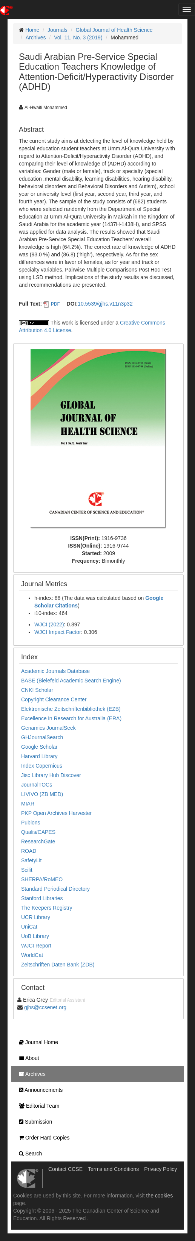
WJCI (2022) (49, 624)
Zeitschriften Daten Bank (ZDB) (58, 965)
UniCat (29, 927)
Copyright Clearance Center (54, 699)
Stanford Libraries (42, 898)
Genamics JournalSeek (48, 728)
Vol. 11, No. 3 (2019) (78, 37)
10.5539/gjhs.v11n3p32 (105, 304)
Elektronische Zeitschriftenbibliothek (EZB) (71, 709)
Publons (30, 823)
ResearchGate (38, 841)
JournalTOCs (36, 785)
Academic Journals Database (55, 671)
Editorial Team (37, 1106)
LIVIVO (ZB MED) (42, 794)
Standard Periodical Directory (55, 889)
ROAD (28, 851)
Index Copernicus (41, 766)
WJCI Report (36, 946)
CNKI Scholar (37, 690)
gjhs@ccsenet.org (45, 1007)
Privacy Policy (160, 1169)
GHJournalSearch (42, 737)
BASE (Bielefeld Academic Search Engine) (71, 680)
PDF (55, 304)
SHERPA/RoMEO (42, 879)
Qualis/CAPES (38, 832)
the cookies (159, 1196)
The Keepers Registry (46, 908)
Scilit (26, 870)
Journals (58, 30)
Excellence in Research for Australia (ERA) (71, 718)
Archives (36, 37)
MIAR (27, 804)
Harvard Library (39, 756)
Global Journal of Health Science (114, 30)
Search (28, 1153)
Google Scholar (39, 747)
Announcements (39, 1090)
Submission (33, 1122)
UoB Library (35, 936)
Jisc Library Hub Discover (51, 775)
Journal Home (36, 1042)
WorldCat (32, 955)
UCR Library (35, 917)
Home (32, 30)
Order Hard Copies (42, 1138)
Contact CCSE (65, 1169)
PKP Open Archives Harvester (56, 813)
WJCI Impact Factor (57, 632)
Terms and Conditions (113, 1169)
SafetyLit (31, 860)
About (27, 1058)
